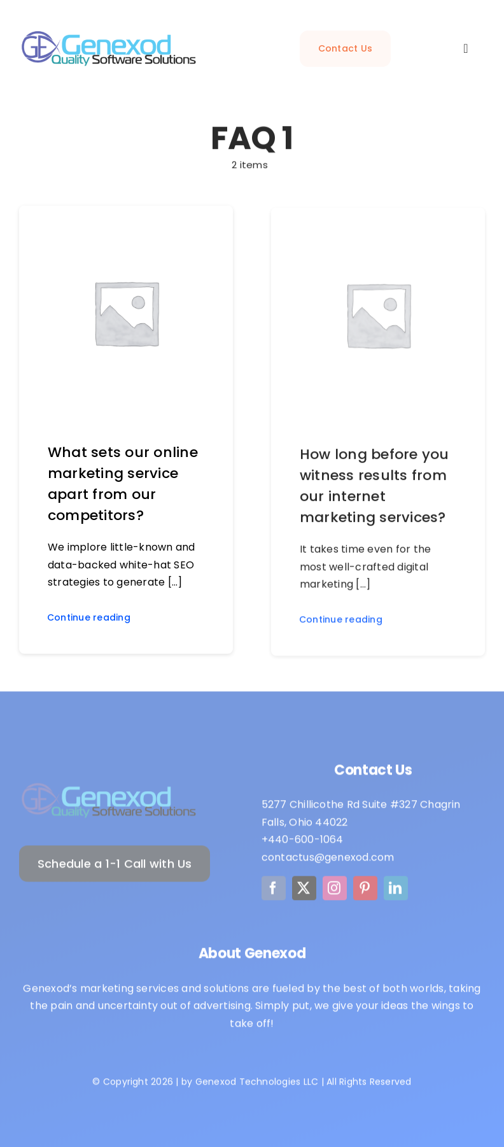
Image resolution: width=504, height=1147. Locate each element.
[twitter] (304, 891)
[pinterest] (365, 891)
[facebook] (274, 891)
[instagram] (335, 891)
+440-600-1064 (303, 842)
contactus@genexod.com (328, 860)
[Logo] (109, 788)
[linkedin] (396, 891)
